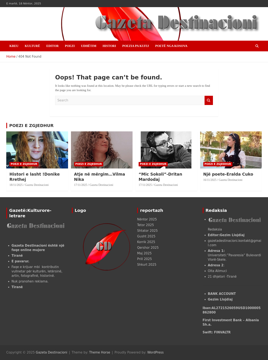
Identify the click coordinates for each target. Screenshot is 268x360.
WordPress (155, 352)
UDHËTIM (88, 46)
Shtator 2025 (147, 231)
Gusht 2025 (146, 236)
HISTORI (109, 46)
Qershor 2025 (148, 248)
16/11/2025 (209, 179)
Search (209, 100)
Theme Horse (99, 352)
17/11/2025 (80, 184)
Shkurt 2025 (146, 265)
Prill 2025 (144, 259)
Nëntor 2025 (147, 219)
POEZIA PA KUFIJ (135, 46)
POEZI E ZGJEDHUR (31, 125)
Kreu (13, 46)
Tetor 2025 (145, 225)
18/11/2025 (16, 184)
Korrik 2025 (146, 242)
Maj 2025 (144, 253)
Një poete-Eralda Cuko (228, 174)
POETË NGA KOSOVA (171, 46)
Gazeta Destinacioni (37, 184)
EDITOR (52, 46)
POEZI (70, 46)
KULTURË (32, 46)
